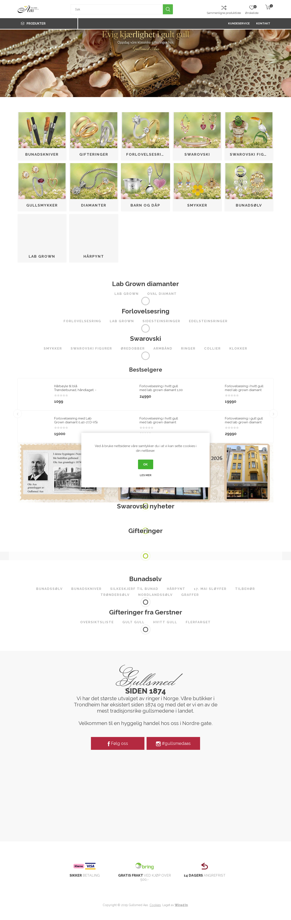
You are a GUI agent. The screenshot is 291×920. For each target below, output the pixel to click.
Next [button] (273, 410)
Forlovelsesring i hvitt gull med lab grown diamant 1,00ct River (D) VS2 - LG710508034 (244, 392)
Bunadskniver (42, 154)
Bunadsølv (249, 205)
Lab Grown (42, 256)
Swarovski (197, 154)
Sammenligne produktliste (224, 13)
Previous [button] (17, 410)
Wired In (181, 905)
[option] (60, 410)
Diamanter (93, 205)
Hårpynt (93, 256)
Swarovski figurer (251, 154)
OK (145, 464)
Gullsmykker (42, 205)
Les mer (145, 475)
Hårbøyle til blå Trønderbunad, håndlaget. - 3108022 (75, 390)
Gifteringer (93, 154)
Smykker (197, 205)
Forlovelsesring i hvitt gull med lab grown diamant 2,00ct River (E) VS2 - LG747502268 (159, 424)
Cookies (155, 905)
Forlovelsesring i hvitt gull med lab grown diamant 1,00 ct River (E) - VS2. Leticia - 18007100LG (161, 392)
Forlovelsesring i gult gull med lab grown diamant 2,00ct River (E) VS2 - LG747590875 (244, 424)
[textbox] (117, 9)
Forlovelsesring (147, 154)
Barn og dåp (145, 205)
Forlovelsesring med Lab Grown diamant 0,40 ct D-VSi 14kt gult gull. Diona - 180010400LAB (76, 424)
